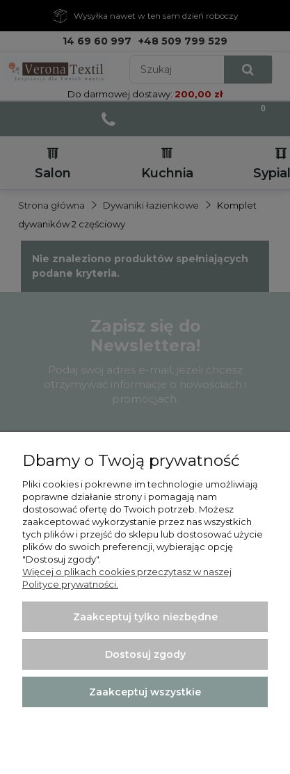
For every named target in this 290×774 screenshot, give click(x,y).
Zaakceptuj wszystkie (145, 692)
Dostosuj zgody (145, 654)
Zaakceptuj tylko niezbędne (145, 617)
